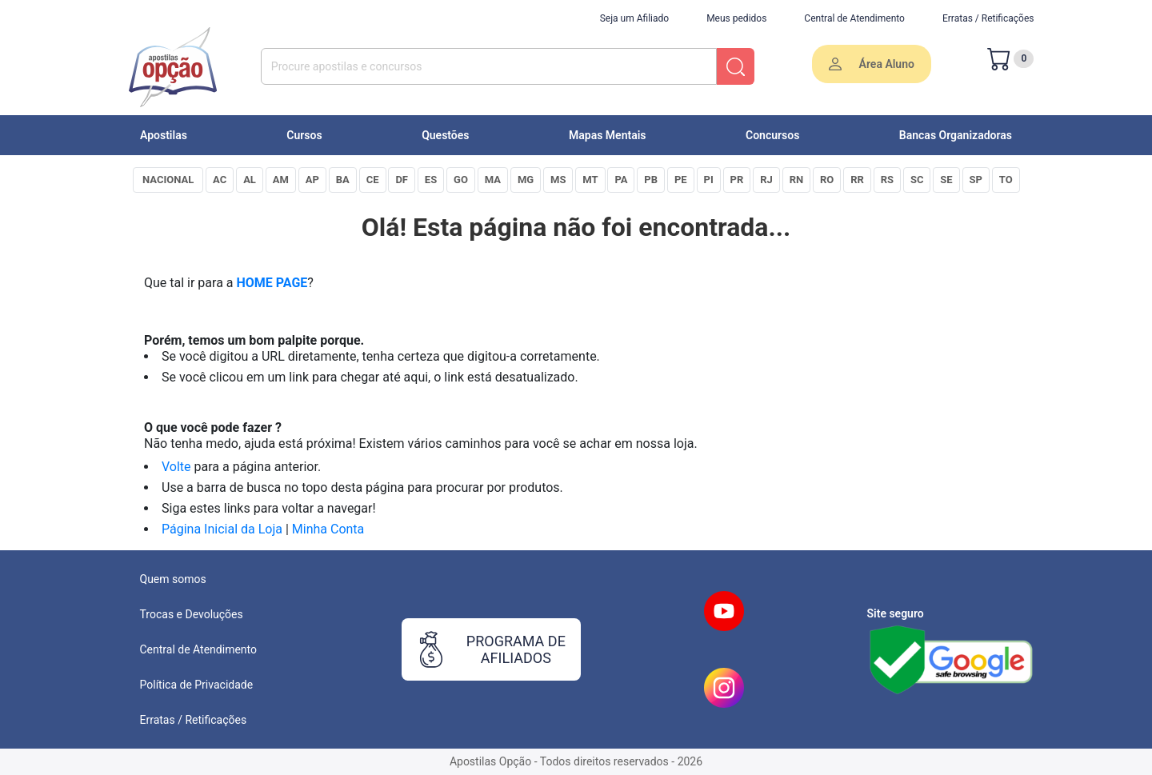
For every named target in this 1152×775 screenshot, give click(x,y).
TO (1006, 180)
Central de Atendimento (854, 18)
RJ (766, 180)
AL (249, 180)
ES (431, 180)
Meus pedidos (736, 18)
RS (887, 180)
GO (461, 180)
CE (372, 180)
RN (797, 180)
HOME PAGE (272, 282)
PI (709, 180)
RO (827, 180)
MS (558, 180)
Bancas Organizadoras (955, 135)
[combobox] (489, 66)
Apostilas (163, 135)
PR (737, 180)
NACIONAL (168, 180)
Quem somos (173, 579)
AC (219, 180)
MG (526, 180)
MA (493, 180)
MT (590, 180)
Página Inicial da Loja (222, 529)
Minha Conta (328, 529)
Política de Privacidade (197, 684)
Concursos (772, 135)
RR (857, 180)
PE (680, 180)
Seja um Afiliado (634, 18)
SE (946, 180)
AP (312, 180)
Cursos (304, 135)
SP (976, 180)
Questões (445, 135)
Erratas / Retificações (988, 18)
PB (651, 180)
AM (281, 180)
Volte (176, 466)
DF (401, 180)
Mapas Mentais (607, 135)
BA (343, 180)
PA (620, 180)
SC (917, 180)
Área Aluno (871, 64)
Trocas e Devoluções (191, 614)
